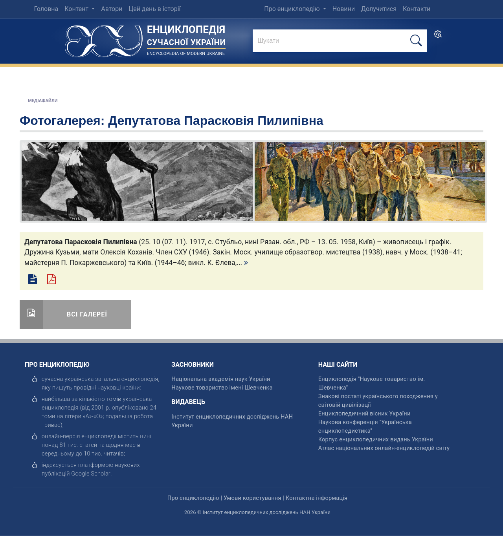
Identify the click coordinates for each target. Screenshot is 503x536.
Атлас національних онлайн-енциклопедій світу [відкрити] (384, 448)
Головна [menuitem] (46, 9)
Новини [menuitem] (343, 9)
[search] (437, 36)
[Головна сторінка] (104, 38)
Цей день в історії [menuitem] (154, 9)
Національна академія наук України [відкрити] (220, 378)
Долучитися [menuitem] (379, 9)
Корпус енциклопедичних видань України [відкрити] (375, 439)
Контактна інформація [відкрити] (316, 497)
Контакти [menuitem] (416, 9)
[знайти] (340, 41)
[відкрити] (90, 473)
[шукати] (416, 40)
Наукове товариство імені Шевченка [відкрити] (221, 387)
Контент (77, 9)
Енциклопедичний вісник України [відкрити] (364, 413)
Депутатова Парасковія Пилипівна (215, 120)
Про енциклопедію (292, 9)
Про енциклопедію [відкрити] (193, 497)
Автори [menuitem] (111, 9)
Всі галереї (87, 314)
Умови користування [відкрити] (252, 497)
